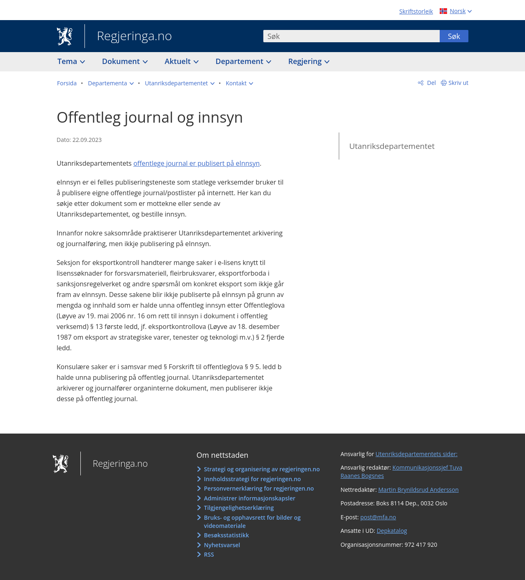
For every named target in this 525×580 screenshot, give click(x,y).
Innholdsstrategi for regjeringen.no (252, 479)
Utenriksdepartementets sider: (417, 454)
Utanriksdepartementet (391, 146)
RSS (209, 554)
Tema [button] (68, 61)
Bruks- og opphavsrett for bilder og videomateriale (252, 522)
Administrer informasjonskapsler (249, 498)
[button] (111, 83)
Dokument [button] (122, 61)
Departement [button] (240, 61)
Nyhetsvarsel (222, 545)
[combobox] (351, 36)
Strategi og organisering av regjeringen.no (262, 469)
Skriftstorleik (416, 11)
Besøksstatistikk (226, 535)
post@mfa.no (378, 517)
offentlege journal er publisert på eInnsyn (196, 163)
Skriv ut (459, 83)
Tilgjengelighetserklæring (239, 507)
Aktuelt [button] (179, 61)
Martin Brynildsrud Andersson (418, 489)
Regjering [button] (306, 61)
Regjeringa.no (128, 36)
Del (431, 83)
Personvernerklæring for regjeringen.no (259, 488)
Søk (454, 36)
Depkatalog (392, 530)
